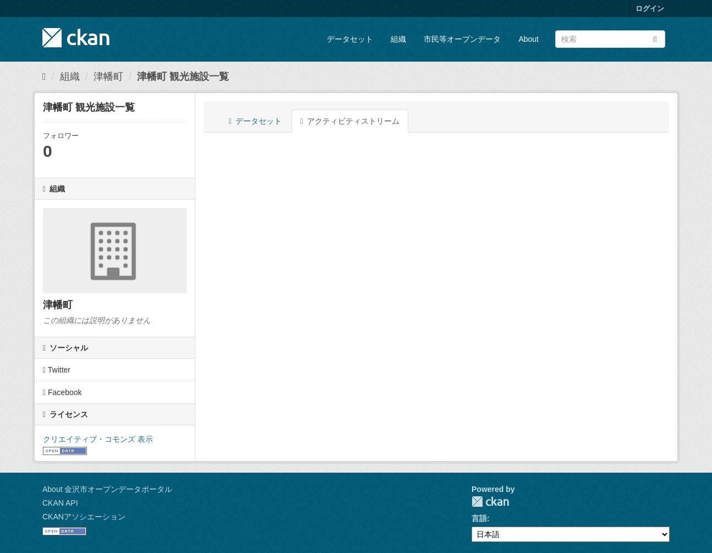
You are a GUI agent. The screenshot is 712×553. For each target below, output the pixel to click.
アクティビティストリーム (349, 121)
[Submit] (655, 38)
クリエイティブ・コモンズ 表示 (98, 439)
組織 (398, 39)
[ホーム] (44, 76)
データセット (350, 39)
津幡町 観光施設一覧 (183, 76)
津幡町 (108, 76)
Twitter (56, 369)
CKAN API (60, 503)
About (528, 39)
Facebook (62, 392)
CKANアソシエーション (83, 516)
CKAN (490, 501)
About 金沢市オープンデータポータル (107, 489)
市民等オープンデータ (462, 39)
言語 (479, 518)
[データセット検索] (610, 39)
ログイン (650, 8)
